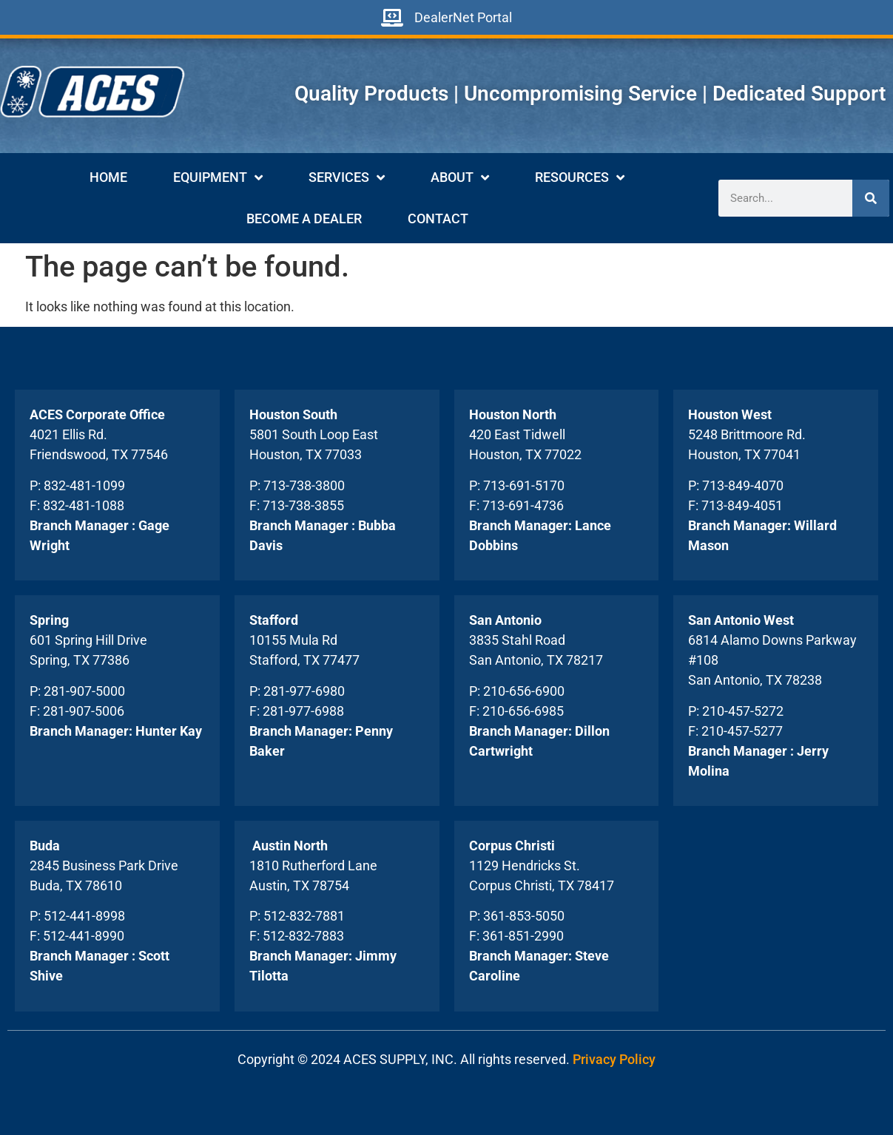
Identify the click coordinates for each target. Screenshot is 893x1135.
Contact (438, 218)
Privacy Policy (614, 1059)
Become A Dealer (304, 218)
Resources (579, 177)
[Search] (870, 198)
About (460, 177)
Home (108, 177)
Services (347, 177)
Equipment (218, 177)
